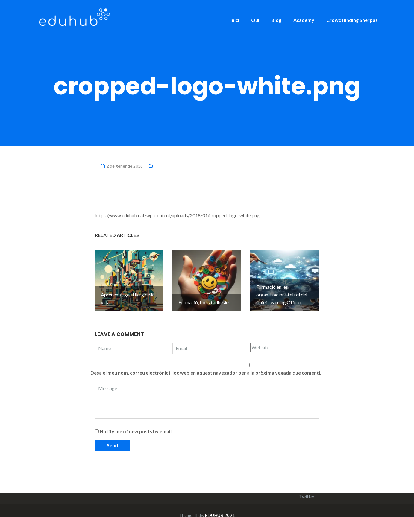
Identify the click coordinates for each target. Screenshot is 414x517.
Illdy (199, 505)
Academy (303, 20)
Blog (276, 20)
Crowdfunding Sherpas (352, 20)
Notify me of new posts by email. (136, 421)
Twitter (307, 486)
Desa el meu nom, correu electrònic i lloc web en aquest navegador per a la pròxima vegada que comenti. (205, 363)
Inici (234, 20)
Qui (255, 20)
